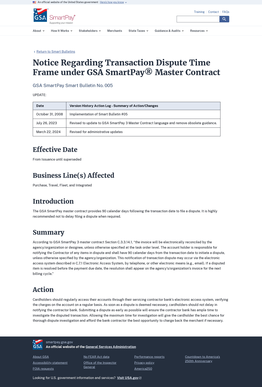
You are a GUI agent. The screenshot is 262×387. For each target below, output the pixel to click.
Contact (213, 11)
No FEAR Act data (96, 356)
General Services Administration (111, 347)
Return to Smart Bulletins (55, 52)
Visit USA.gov (127, 378)
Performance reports (149, 356)
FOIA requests (43, 368)
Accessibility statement (50, 362)
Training (199, 11)
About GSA (41, 356)
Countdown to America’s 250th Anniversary (202, 359)
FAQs (225, 11)
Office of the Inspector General (100, 365)
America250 (143, 368)
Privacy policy (144, 362)
